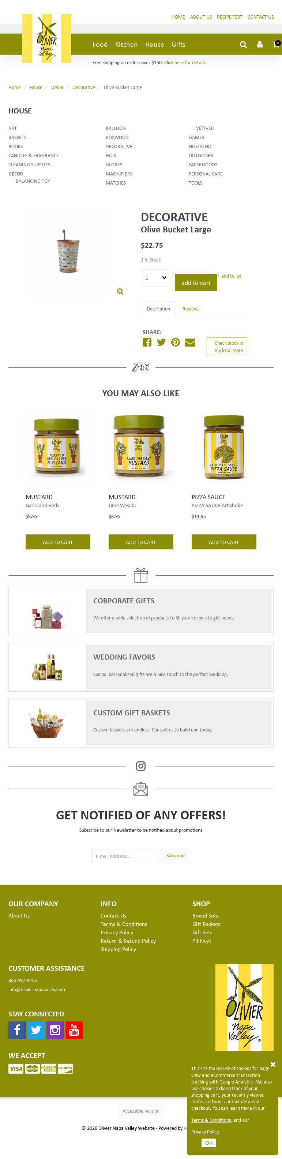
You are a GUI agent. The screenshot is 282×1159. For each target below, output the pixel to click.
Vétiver (205, 128)
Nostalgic (200, 147)
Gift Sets (202, 933)
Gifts (178, 45)
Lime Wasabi (122, 506)
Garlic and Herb (42, 506)
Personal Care (206, 174)
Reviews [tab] (191, 309)
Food (100, 45)
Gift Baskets (206, 925)
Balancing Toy (33, 181)
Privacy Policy (205, 1131)
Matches (116, 183)
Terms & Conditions (211, 1120)
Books (15, 147)
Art (12, 128)
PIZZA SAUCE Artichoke (217, 506)
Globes (114, 165)
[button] (277, 45)
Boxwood (117, 138)
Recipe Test (229, 17)
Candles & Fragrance (33, 156)
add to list (227, 276)
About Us (201, 17)
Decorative (83, 88)
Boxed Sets (205, 916)
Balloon (116, 128)
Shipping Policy (118, 950)
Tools (195, 183)
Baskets (17, 138)
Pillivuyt (201, 942)
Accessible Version (141, 1111)
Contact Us (261, 17)
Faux (111, 156)
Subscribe (176, 856)
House (154, 45)
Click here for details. (185, 63)
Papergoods (203, 165)
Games (196, 138)
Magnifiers (119, 174)
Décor (57, 88)
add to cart (196, 283)
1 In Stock (151, 261)
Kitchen (126, 45)
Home (178, 17)
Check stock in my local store (229, 347)
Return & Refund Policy (128, 942)
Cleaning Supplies (29, 165)
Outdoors (201, 156)
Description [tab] (158, 309)
